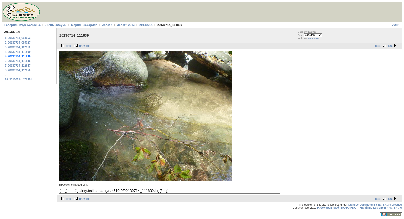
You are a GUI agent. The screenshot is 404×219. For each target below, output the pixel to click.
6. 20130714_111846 (18, 61)
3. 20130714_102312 (18, 47)
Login (395, 24)
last (390, 45)
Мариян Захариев (84, 25)
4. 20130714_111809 (18, 51)
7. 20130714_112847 (18, 65)
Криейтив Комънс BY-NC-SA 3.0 (381, 207)
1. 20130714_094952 (18, 38)
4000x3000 (314, 38)
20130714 (146, 25)
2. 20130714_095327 (18, 42)
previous (85, 45)
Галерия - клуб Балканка (22, 25)
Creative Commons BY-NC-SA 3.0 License (375, 204)
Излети (107, 25)
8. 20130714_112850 (18, 70)
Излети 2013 (126, 25)
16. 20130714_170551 (18, 79)
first (68, 45)
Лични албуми (55, 25)
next (378, 45)
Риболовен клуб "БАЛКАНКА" (337, 207)
